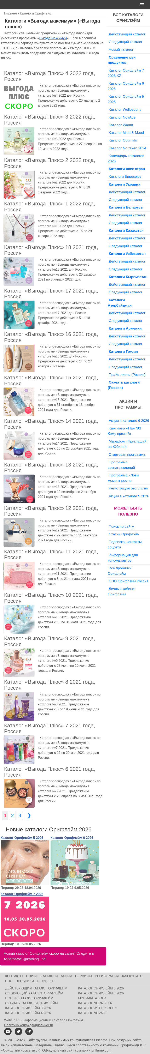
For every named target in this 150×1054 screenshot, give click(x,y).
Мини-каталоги (92, 998)
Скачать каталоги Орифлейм (31, 1003)
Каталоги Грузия (123, 351)
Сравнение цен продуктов (121, 60)
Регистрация (107, 976)
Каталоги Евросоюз (125, 176)
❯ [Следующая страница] (28, 815)
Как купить (132, 976)
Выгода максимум (53, 38)
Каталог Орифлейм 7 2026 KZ (126, 73)
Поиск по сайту (121, 526)
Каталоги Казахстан (126, 230)
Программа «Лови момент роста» (123, 478)
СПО (9, 981)
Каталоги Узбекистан (127, 254)
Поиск (32, 976)
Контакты (14, 976)
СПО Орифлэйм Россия (128, 581)
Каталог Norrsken (95, 1003)
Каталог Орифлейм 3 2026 (28, 1008)
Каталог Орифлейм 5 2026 (22, 837)
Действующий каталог (127, 34)
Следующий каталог (125, 42)
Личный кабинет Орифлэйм (122, 591)
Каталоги (49, 976)
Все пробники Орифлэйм (119, 571)
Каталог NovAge (122, 117)
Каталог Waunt (121, 125)
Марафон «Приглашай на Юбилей (127, 444)
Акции (66, 976)
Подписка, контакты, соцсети (125, 544)
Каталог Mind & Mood (126, 133)
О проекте (46, 981)
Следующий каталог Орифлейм (34, 993)
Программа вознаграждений (121, 465)
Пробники (25, 981)
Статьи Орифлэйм (124, 534)
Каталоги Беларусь (126, 207)
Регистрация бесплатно (128, 488)
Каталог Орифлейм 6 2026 (72, 837)
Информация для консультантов (123, 557)
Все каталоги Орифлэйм (128, 18)
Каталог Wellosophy (125, 109)
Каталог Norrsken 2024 (127, 148)
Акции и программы (128, 404)
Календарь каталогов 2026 (126, 158)
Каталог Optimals (123, 140)
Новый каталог (121, 49)
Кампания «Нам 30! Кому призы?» (124, 431)
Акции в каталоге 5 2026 (129, 496)
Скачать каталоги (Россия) (124, 385)
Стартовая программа (127, 454)
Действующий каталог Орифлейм (36, 988)
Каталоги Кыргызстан (128, 277)
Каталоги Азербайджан (120, 302)
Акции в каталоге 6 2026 (129, 420)
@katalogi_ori (34, 959)
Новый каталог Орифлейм (29, 998)
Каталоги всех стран (127, 169)
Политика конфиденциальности (28, 1025)
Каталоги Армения (125, 328)
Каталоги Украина (124, 184)
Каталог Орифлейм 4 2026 (28, 1013)
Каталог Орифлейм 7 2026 (22, 894)
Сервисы (83, 976)
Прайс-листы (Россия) (127, 375)
